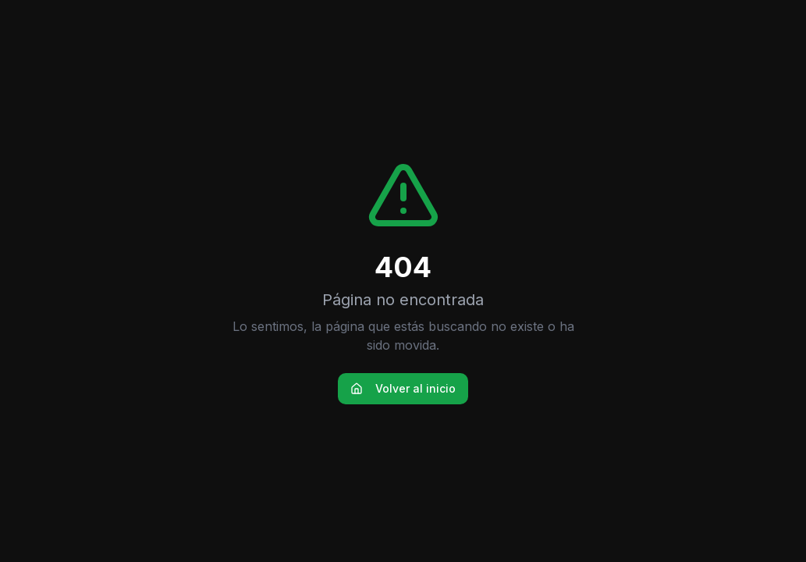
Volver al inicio (403, 388)
